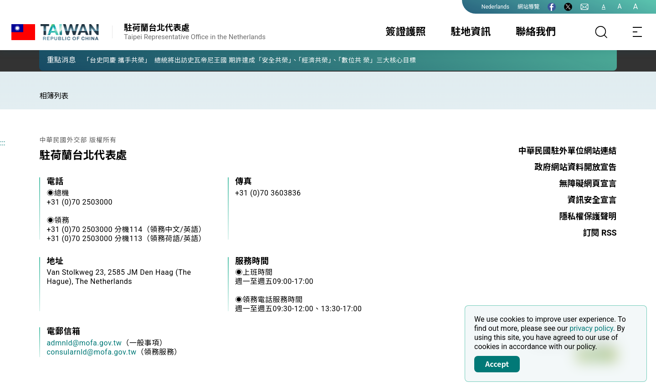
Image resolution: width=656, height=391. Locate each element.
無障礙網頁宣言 (588, 183)
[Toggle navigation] (638, 32)
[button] (53, 60)
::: (2, 143)
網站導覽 (528, 7)
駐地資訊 (471, 31)
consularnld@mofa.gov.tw (91, 352)
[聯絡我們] (584, 7)
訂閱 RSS (599, 232)
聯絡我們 (536, 31)
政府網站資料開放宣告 (576, 167)
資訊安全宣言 (592, 200)
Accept (497, 363)
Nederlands (495, 7)
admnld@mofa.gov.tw (84, 343)
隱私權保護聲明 (588, 216)
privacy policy (591, 328)
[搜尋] (601, 32)
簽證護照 (406, 31)
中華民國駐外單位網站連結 (567, 150)
